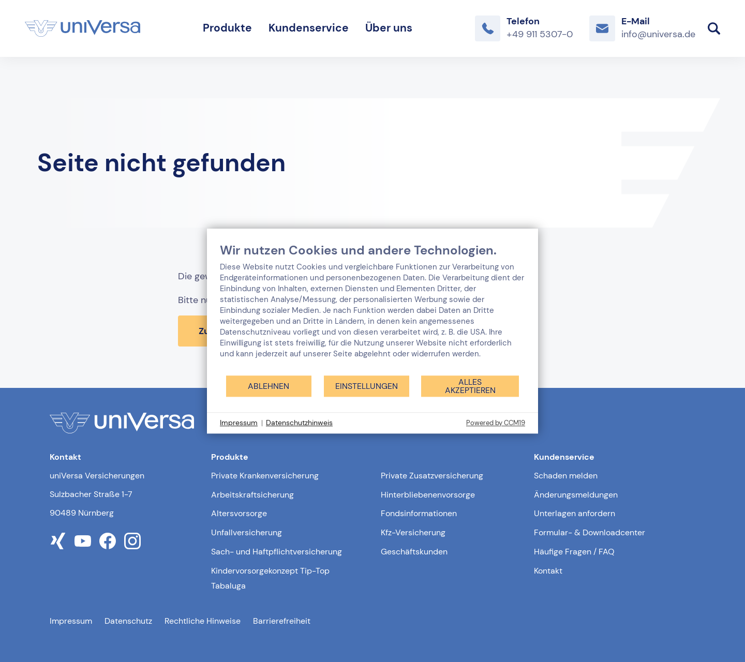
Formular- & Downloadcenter (589, 532)
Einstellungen (366, 386)
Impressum (71, 620)
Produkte (227, 28)
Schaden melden (566, 475)
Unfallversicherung (246, 532)
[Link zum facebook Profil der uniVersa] (107, 541)
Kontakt (548, 570)
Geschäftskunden (414, 551)
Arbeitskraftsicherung (252, 494)
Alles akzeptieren (470, 386)
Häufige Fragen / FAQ (574, 551)
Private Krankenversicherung (265, 475)
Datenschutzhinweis (299, 422)
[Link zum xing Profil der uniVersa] (58, 541)
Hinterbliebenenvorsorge (428, 494)
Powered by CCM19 (495, 422)
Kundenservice (309, 28)
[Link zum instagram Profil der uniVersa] (132, 541)
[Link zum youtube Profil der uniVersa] (82, 541)
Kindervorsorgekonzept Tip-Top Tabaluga (270, 578)
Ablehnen (268, 386)
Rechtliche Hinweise (203, 620)
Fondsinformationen (419, 513)
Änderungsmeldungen (576, 494)
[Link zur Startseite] (82, 28)
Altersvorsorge (239, 513)
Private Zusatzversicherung (432, 475)
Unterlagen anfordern (574, 513)
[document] (372, 308)
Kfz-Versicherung (413, 532)
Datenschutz (128, 620)
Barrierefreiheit (281, 620)
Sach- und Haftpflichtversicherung (276, 551)
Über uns (388, 28)
